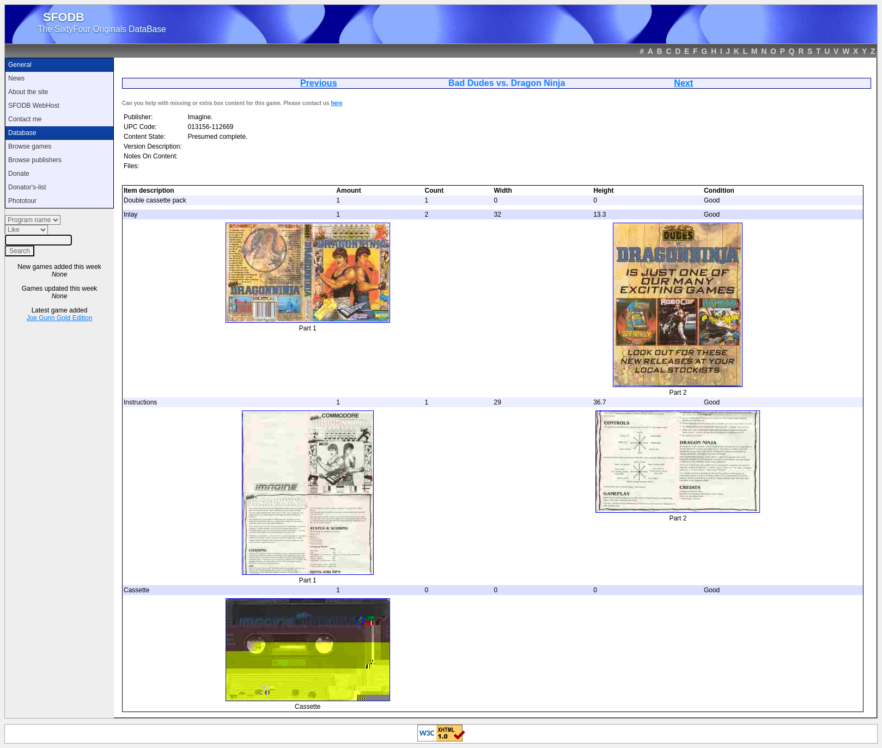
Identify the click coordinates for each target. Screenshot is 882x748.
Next (683, 83)
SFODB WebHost (33, 105)
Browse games (29, 146)
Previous (318, 83)
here (336, 103)
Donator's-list (27, 187)
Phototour (22, 201)
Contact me (24, 119)
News (16, 78)
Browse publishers (35, 160)
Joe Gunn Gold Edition (60, 318)
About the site (28, 92)
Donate (18, 173)
